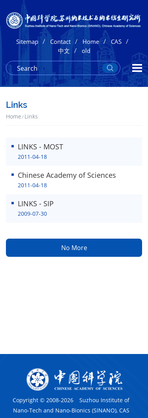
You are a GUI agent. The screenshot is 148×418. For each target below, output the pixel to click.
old (86, 51)
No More (74, 247)
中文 (64, 51)
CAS (116, 41)
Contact (60, 41)
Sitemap (27, 41)
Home (90, 41)
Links (31, 116)
